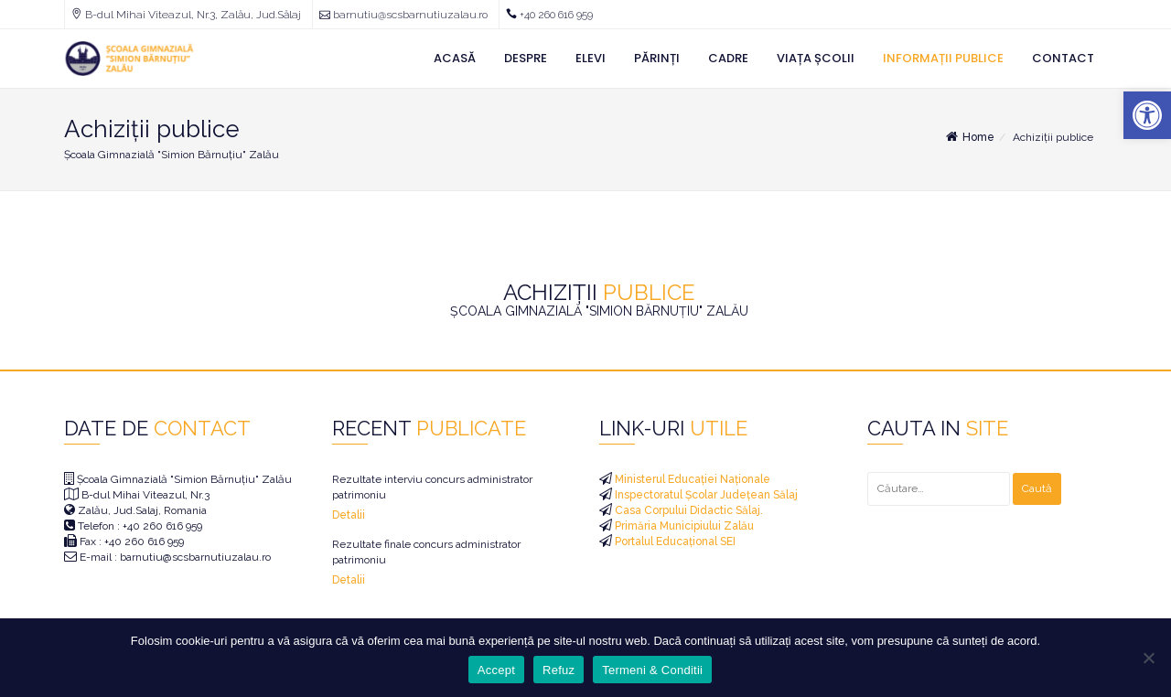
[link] (1147, 115)
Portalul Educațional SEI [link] (674, 541)
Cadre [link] (728, 58)
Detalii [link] (348, 515)
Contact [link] (1063, 58)
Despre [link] (525, 58)
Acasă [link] (455, 58)
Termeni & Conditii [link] (652, 670)
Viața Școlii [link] (815, 58)
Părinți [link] (657, 58)
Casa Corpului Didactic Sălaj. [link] (687, 510)
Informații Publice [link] (943, 58)
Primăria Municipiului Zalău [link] (683, 526)
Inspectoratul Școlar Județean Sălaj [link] (705, 494)
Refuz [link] (559, 670)
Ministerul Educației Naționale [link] (691, 479)
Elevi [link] (590, 58)
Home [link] (968, 137)
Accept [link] (496, 670)
